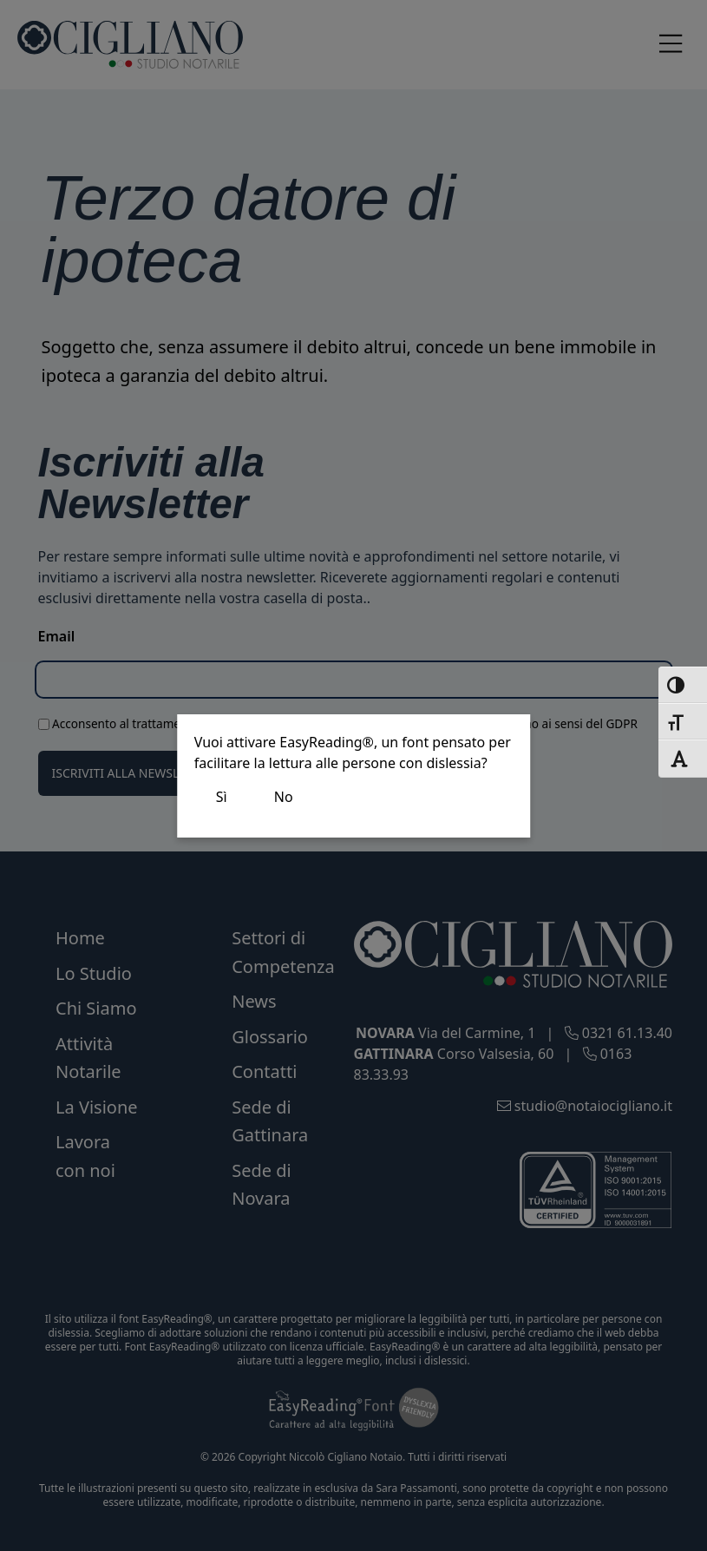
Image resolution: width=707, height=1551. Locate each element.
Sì (221, 796)
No (283, 796)
